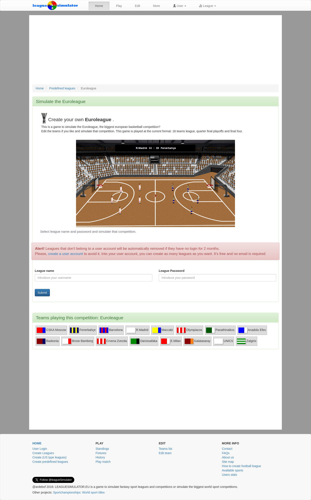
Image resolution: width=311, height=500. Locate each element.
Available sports (232, 470)
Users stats (229, 474)
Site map (228, 461)
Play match (103, 461)
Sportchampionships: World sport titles (79, 492)
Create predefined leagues (50, 461)
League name (44, 271)
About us (228, 457)
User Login (39, 448)
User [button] (179, 6)
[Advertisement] (155, 52)
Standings (102, 448)
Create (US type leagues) (49, 457)
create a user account (65, 254)
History (100, 457)
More (156, 6)
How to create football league (241, 466)
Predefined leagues (62, 88)
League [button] (207, 6)
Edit (137, 6)
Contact (227, 448)
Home (99, 6)
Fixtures (101, 453)
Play (119, 6)
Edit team (165, 453)
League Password (171, 271)
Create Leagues (43, 453)
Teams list (165, 448)
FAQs (226, 453)
